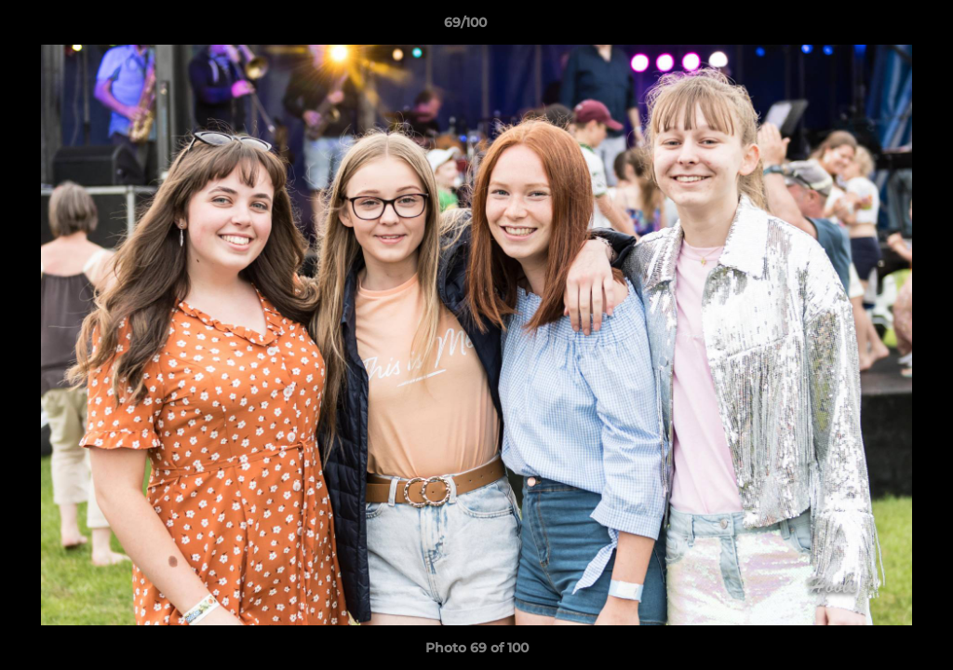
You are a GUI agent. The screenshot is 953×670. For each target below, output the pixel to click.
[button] (875, 27)
